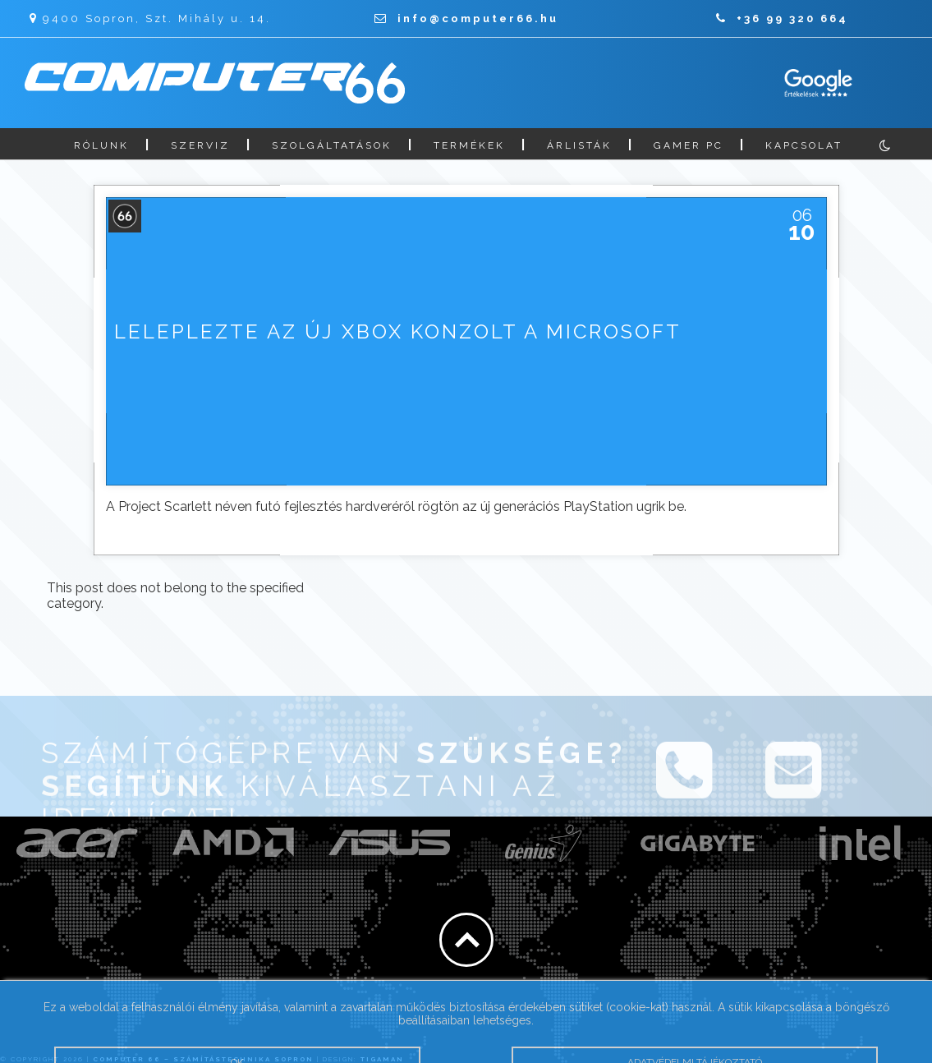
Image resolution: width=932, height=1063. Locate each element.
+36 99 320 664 (782, 18)
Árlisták (579, 145)
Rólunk (101, 145)
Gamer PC (688, 145)
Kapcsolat (803, 145)
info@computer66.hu (466, 18)
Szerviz (200, 145)
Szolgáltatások (332, 145)
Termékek (469, 145)
